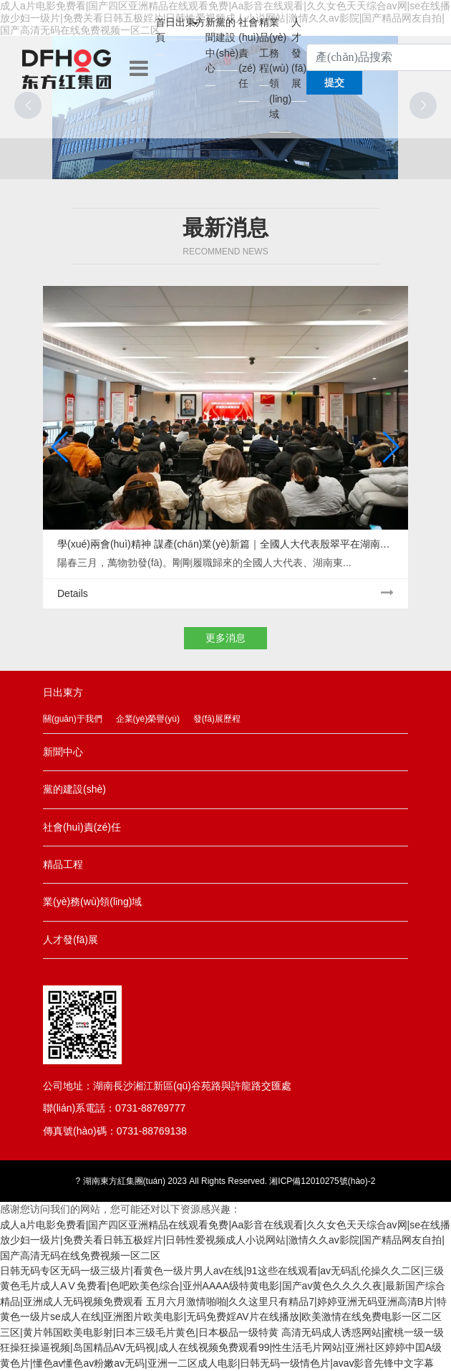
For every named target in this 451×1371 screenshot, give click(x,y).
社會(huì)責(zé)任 (248, 53)
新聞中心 (210, 45)
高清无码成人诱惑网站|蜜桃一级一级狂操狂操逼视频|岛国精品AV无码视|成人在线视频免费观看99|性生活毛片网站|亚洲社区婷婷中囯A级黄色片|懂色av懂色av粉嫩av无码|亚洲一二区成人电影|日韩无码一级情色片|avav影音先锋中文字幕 (222, 1348)
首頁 (160, 29)
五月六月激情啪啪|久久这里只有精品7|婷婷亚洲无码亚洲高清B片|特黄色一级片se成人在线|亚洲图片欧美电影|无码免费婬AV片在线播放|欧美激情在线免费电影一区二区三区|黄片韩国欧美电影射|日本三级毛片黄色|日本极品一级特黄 (223, 1317)
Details (225, 592)
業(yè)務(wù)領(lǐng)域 (280, 68)
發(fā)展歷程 (217, 719)
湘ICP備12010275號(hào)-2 (322, 1181)
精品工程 (264, 45)
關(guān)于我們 (72, 719)
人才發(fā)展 (298, 53)
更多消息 (225, 638)
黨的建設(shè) (226, 37)
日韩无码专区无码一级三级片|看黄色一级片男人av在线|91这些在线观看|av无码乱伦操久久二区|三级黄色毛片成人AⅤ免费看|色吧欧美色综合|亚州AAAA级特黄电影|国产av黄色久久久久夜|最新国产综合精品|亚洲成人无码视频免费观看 (222, 1286)
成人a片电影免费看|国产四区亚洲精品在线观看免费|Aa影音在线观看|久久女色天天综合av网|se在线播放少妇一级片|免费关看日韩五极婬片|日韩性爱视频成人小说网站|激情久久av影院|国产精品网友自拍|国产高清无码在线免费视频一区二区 (225, 1240)
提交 (334, 82)
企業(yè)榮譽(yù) (148, 719)
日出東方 (185, 22)
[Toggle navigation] (138, 68)
